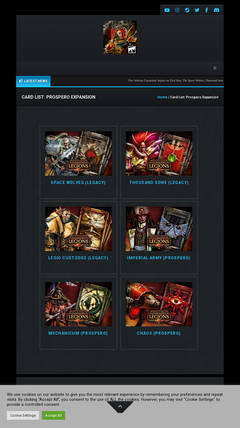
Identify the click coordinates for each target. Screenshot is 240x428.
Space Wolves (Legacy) (78, 183)
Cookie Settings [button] (23, 415)
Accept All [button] (53, 415)
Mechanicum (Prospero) (78, 333)
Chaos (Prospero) (159, 333)
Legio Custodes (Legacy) (78, 258)
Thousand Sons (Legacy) (159, 183)
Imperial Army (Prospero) (159, 258)
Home (162, 97)
